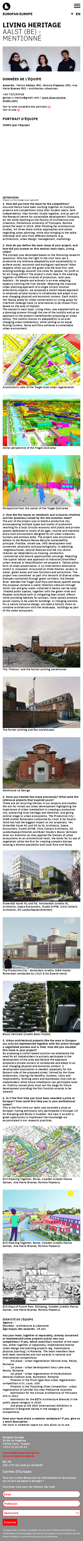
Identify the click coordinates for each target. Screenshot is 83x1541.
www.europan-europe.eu (19, 1456)
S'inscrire (10, 1522)
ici (49, 106)
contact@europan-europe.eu (21, 1452)
